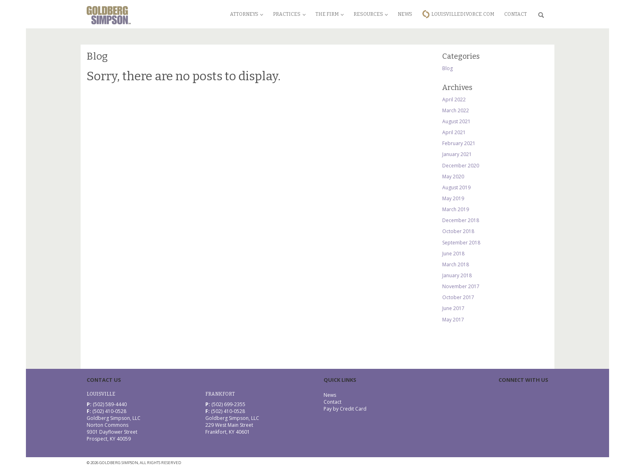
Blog (447, 68)
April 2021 (454, 132)
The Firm (329, 14)
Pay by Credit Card (345, 408)
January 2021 (457, 154)
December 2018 (460, 220)
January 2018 (457, 275)
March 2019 (455, 209)
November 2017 (460, 286)
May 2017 (453, 319)
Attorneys (246, 14)
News (405, 14)
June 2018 (453, 253)
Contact (515, 14)
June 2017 (453, 308)
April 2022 (454, 99)
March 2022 (455, 110)
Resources (371, 14)
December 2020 (460, 165)
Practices (289, 14)
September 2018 (461, 242)
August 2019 (456, 187)
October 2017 (458, 297)
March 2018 (455, 264)
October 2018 (458, 231)
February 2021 (458, 143)
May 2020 (453, 176)
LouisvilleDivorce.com (462, 14)
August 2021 (456, 121)
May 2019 (453, 198)
